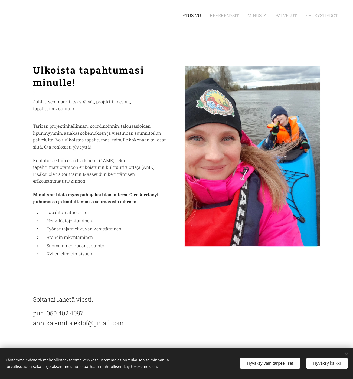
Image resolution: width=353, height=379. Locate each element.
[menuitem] (205, 15)
